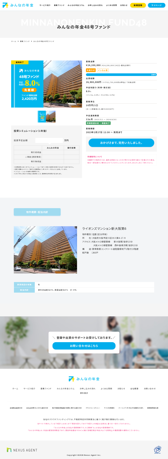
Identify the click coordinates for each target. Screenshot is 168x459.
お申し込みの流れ (95, 5)
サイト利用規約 (109, 408)
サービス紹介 (45, 5)
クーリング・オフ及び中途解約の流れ (130, 408)
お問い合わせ (150, 388)
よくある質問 (111, 5)
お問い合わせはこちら (84, 346)
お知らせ (123, 5)
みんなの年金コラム (76, 5)
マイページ (156, 5)
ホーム (13, 41)
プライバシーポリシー (93, 408)
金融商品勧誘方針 (16, 408)
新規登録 (138, 5)
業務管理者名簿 (152, 408)
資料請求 (84, 393)
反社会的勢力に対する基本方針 (37, 408)
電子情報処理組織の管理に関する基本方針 (67, 408)
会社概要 (134, 388)
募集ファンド (59, 5)
